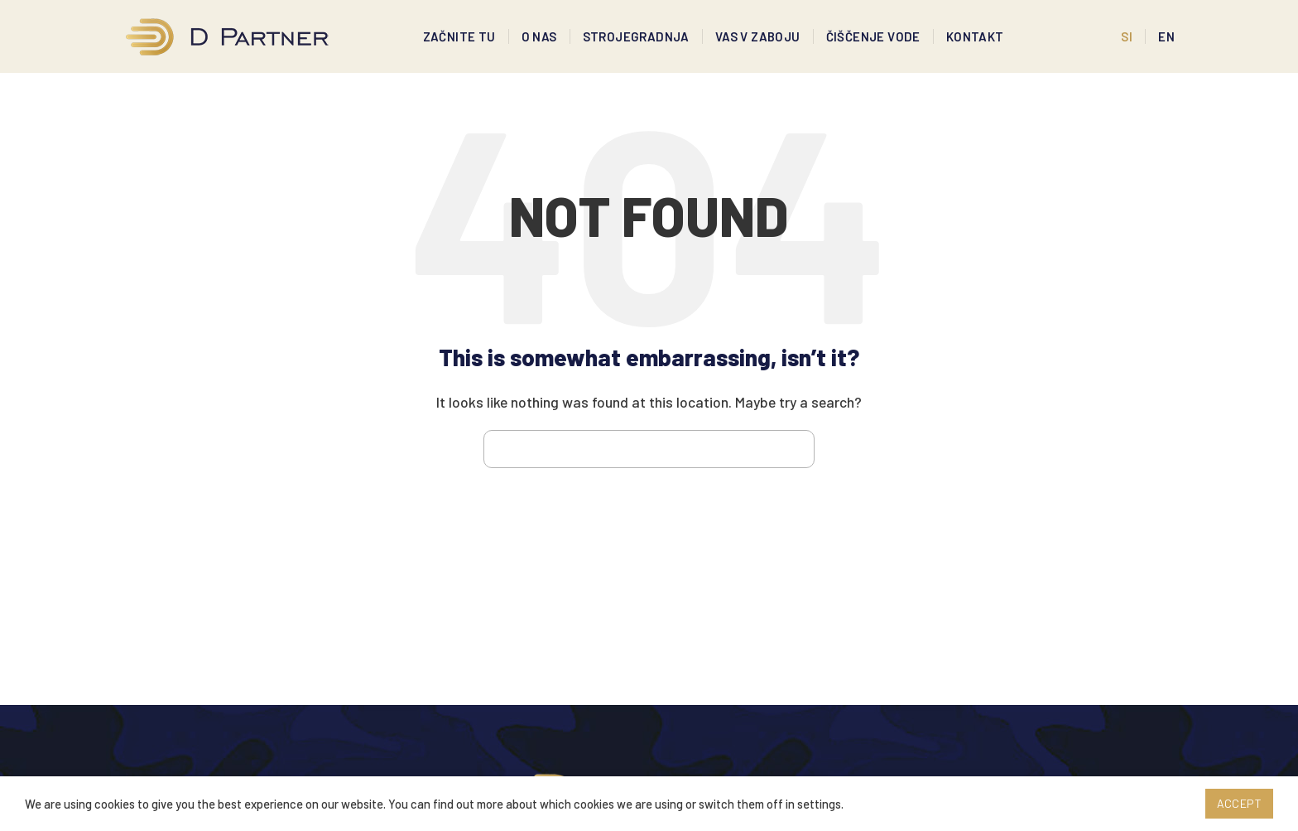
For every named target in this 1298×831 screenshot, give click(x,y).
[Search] (649, 459)
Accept (1239, 803)
